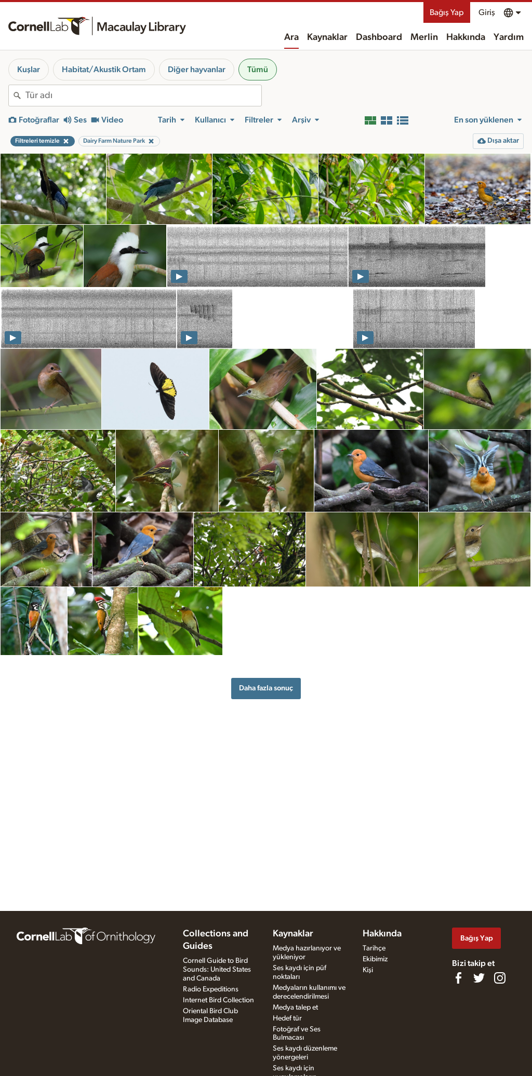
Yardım (509, 37)
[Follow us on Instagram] (500, 978)
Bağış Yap (447, 12)
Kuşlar (28, 69)
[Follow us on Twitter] (479, 978)
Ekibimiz (375, 959)
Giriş (486, 12)
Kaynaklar (327, 37)
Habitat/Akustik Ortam (104, 69)
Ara (291, 37)
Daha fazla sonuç (266, 688)
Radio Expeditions (210, 989)
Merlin (424, 37)
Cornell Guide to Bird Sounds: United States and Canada (217, 969)
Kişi (368, 970)
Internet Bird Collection (218, 1000)
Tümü (257, 69)
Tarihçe (374, 948)
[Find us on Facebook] (458, 978)
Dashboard (379, 37)
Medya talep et (295, 1007)
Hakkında (465, 37)
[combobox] (143, 95)
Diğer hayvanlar (196, 69)
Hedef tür (287, 1018)
